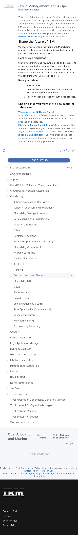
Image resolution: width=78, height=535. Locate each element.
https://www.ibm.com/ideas (33, 115)
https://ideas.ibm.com (57, 125)
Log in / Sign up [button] (66, 150)
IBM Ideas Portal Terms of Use (39, 471)
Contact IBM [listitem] (10, 511)
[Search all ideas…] (24, 150)
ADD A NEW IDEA (39, 160)
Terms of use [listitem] (10, 520)
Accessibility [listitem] (10, 525)
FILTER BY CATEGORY (17, 167)
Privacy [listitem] (7, 516)
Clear (70, 167)
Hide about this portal (28, 9)
